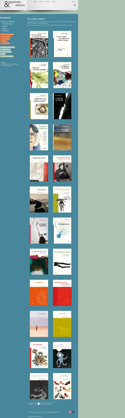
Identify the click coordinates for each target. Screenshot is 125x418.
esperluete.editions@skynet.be (53, 412)
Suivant (47, 403)
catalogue (41, 1)
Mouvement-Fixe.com (37, 416)
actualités (35, 1)
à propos (54, 1)
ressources (47, 1)
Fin (50, 403)
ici (10, 65)
